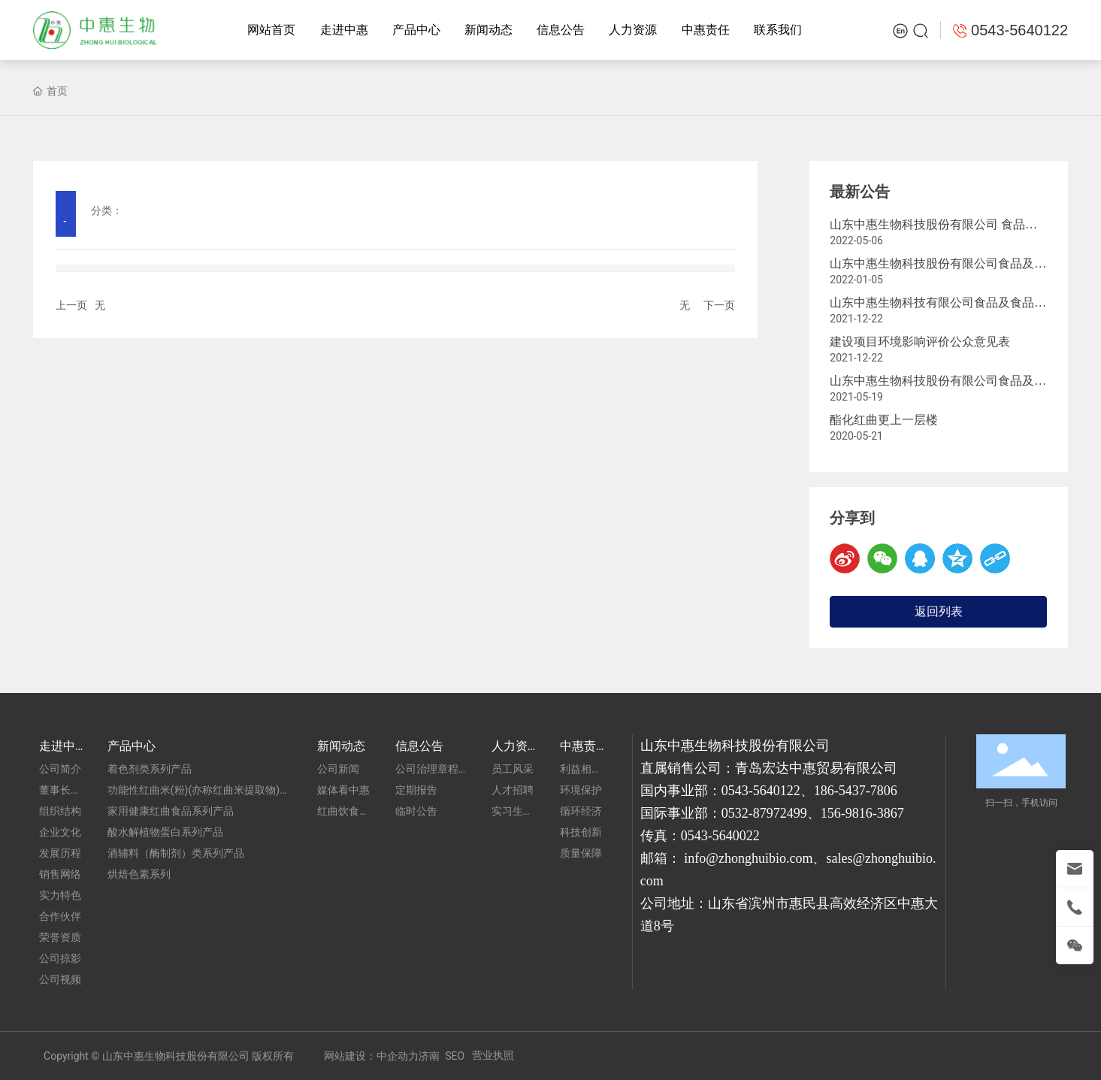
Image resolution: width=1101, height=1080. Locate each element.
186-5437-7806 (855, 790)
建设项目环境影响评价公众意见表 (920, 341)
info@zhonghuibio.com (748, 858)
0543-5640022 (720, 835)
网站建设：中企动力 (371, 1056)
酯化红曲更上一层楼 (884, 419)
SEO (454, 1056)
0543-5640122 (760, 790)
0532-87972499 (764, 813)
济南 (429, 1056)
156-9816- (849, 813)
